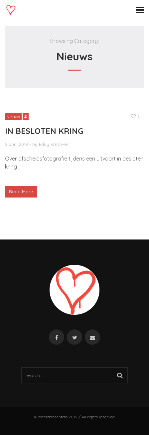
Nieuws (13, 116)
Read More (21, 192)
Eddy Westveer (54, 144)
